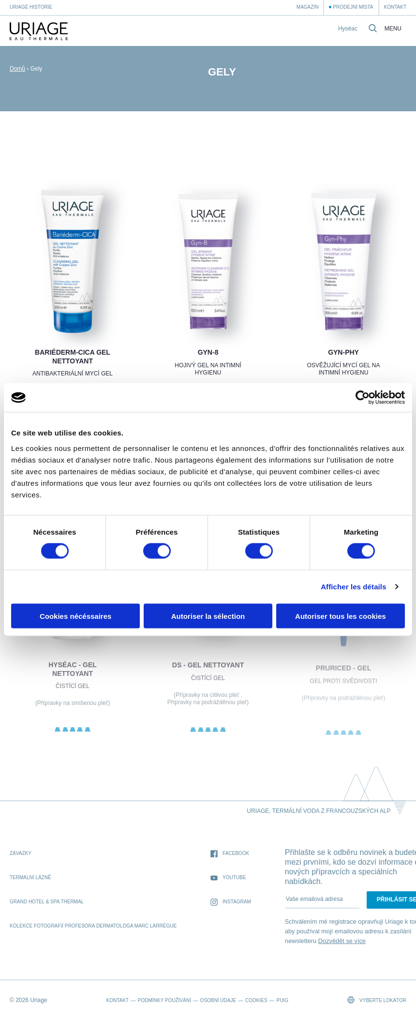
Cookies (256, 1000)
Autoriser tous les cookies (340, 616)
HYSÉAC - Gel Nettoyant (72, 678)
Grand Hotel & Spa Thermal (47, 901)
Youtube (228, 878)
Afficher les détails (353, 587)
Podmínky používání (164, 1000)
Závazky (20, 853)
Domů (17, 68)
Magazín (308, 7)
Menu (393, 29)
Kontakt (395, 7)
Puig (282, 1000)
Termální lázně (30, 877)
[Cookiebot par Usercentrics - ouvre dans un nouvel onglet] (362, 397)
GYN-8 (208, 352)
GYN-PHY (343, 352)
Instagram (230, 902)
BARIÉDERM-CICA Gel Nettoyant (72, 356)
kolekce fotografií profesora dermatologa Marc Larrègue (93, 926)
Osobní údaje (218, 1000)
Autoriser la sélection (208, 616)
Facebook (229, 854)
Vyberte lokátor (376, 1000)
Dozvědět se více (342, 940)
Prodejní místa (353, 7)
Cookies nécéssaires (75, 616)
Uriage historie (31, 7)
